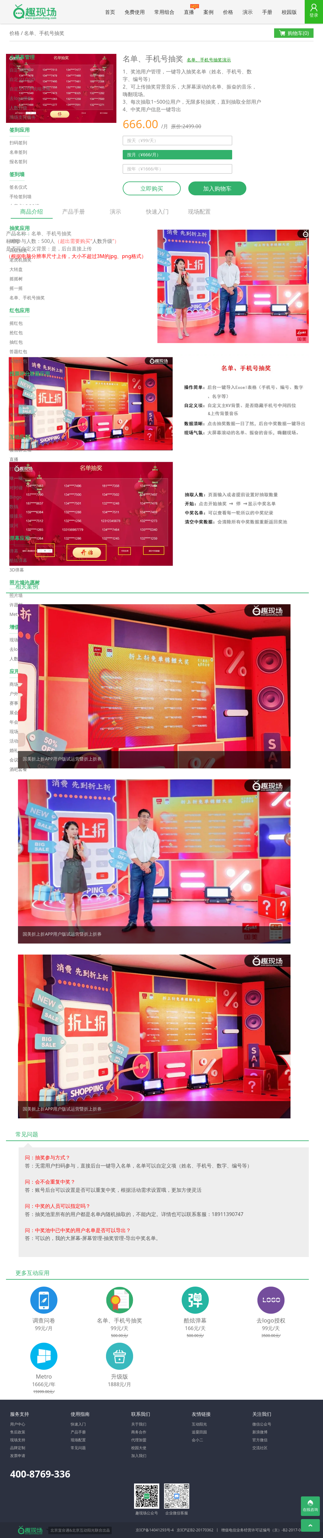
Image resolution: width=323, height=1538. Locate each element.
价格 (228, 12)
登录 (313, 15)
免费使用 (135, 12)
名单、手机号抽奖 (44, 33)
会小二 (197, 1440)
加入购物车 (217, 188)
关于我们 (138, 1424)
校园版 (289, 12)
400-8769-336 (40, 1473)
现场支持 (17, 1440)
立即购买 (151, 188)
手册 (267, 12)
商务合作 (138, 1432)
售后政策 (17, 1432)
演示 (248, 12)
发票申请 (17, 1455)
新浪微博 (259, 1432)
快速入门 (157, 211)
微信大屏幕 (34, 12)
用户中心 (17, 1424)
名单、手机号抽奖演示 (209, 60)
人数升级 (102, 241)
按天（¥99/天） (142, 140)
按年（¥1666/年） (145, 169)
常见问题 (78, 1447)
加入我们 (138, 1455)
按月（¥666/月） (144, 155)
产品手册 (73, 211)
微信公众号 (261, 1424)
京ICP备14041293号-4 (155, 1530)
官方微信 (259, 1440)
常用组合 (164, 12)
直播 (191, 9)
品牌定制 (17, 1447)
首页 (110, 12)
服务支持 (19, 1414)
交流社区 (259, 1447)
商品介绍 (32, 213)
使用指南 (80, 1414)
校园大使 (138, 1447)
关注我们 (261, 1414)
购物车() (294, 33)
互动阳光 (199, 1424)
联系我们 (140, 1414)
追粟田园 (199, 1432)
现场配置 (199, 211)
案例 (208, 12)
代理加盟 (138, 1440)
